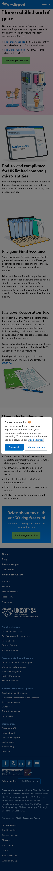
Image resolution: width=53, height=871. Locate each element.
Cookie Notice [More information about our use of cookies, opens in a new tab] (35, 439)
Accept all (14, 447)
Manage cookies (36, 447)
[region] (26, 435)
